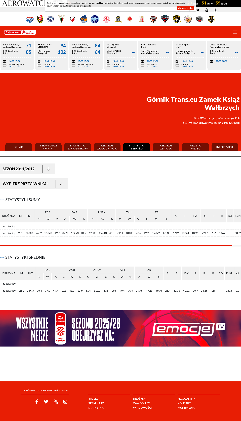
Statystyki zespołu (136, 147)
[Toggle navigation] (235, 32)
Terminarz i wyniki (48, 147)
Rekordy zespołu (166, 147)
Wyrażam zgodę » (185, 8)
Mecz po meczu (195, 147)
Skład (19, 146)
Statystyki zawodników (78, 147)
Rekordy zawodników (107, 147)
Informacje (225, 146)
